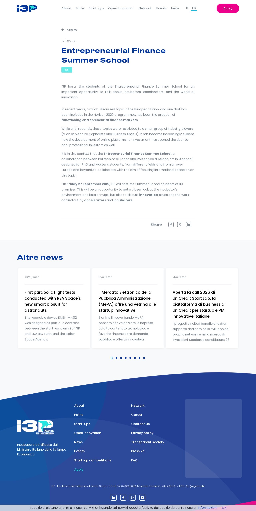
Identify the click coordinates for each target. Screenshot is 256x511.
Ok (224, 507)
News (175, 8)
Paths (79, 8)
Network (145, 8)
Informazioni (207, 507)
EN (194, 8)
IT (187, 8)
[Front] (30, 8)
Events (161, 8)
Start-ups (96, 8)
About (66, 8)
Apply (227, 8)
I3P (66, 69)
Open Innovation (121, 8)
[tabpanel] (54, 313)
